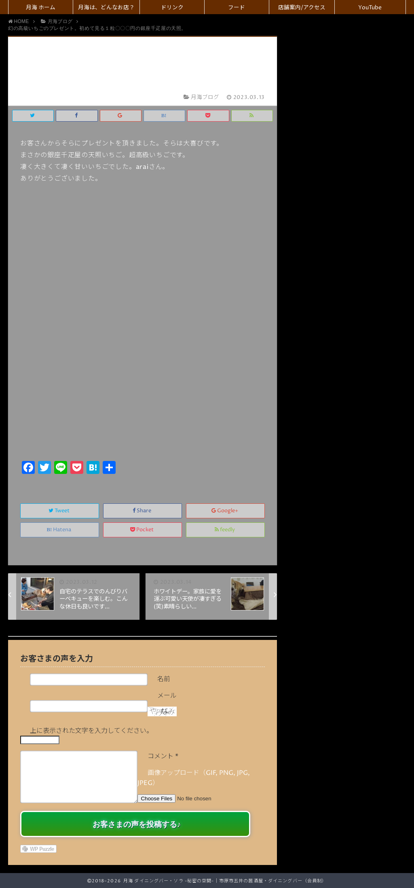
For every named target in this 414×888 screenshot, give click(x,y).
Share (142, 510)
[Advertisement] (142, 398)
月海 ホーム (40, 7)
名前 (163, 679)
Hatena (60, 529)
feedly (225, 529)
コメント (163, 756)
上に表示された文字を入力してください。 (91, 730)
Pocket (142, 529)
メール (167, 695)
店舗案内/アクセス (301, 7)
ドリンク (172, 7)
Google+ (225, 510)
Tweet (60, 510)
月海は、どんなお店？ (106, 7)
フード (236, 7)
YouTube (370, 7)
